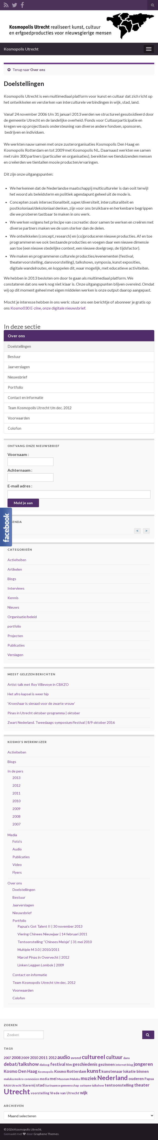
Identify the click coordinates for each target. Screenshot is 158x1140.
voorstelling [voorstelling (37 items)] (40, 1093)
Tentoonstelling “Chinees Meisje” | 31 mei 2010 (55, 942)
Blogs (12, 579)
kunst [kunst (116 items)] (94, 1071)
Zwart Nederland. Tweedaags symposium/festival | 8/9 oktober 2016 (61, 722)
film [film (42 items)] (69, 1065)
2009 (16, 808)
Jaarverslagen (19, 367)
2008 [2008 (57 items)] (16, 1057)
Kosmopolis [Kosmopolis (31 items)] (46, 1071)
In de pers (15, 771)
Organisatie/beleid (22, 617)
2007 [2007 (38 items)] (7, 1058)
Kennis (13, 598)
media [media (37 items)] (44, 1079)
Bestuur (14, 357)
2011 (16, 793)
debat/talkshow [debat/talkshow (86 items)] (21, 1064)
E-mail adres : (20, 485)
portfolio (14, 626)
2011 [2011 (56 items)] (43, 1057)
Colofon (14, 428)
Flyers (17, 872)
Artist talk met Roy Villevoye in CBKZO (38, 684)
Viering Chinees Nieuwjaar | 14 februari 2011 (52, 934)
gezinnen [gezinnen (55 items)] (106, 1064)
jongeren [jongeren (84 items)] (143, 1064)
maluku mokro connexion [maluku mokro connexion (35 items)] (21, 1079)
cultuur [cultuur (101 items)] (114, 1057)
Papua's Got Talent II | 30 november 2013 (50, 926)
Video (17, 864)
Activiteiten (17, 560)
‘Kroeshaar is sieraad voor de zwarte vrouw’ (41, 703)
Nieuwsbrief (17, 377)
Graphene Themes (46, 1134)
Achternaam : (31, 475)
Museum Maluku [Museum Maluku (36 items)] (68, 1079)
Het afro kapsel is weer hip (28, 694)
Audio (17, 849)
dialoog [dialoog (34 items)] (45, 1064)
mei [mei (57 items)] (53, 1078)
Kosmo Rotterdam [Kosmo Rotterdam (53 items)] (70, 1071)
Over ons (37, 69)
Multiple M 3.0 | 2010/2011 (39, 949)
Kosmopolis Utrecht (21, 48)
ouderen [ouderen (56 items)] (136, 1078)
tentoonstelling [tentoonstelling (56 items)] (119, 1085)
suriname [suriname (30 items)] (85, 1085)
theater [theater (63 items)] (142, 1085)
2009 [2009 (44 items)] (25, 1058)
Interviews (16, 588)
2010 (16, 801)
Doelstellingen (19, 346)
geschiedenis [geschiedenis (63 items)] (85, 1064)
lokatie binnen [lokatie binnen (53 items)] (136, 1071)
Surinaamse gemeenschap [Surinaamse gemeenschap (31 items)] (62, 1085)
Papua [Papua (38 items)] (149, 1079)
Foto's (17, 841)
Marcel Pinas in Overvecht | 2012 (43, 957)
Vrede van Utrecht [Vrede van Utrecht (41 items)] (64, 1093)
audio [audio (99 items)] (63, 1057)
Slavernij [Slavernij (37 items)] (28, 1085)
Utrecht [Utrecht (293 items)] (17, 1091)
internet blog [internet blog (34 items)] (124, 1064)
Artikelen (15, 569)
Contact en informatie (25, 397)
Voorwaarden (19, 418)
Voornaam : (31, 459)
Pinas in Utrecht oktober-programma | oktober (44, 713)
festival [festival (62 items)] (57, 1064)
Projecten (15, 636)
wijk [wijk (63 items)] (84, 1092)
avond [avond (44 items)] (76, 1058)
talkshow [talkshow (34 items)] (98, 1085)
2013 (16, 777)
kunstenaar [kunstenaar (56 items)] (112, 1071)
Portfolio (15, 387)
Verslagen (15, 655)
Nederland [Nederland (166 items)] (112, 1077)
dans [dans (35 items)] (126, 1058)
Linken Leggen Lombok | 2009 (41, 965)
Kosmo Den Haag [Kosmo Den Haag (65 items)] (20, 1071)
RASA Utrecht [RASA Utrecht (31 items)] (13, 1085)
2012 (16, 785)
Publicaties (16, 645)
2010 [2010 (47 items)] (34, 1058)
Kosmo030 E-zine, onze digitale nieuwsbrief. (48, 308)
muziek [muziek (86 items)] (88, 1078)
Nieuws (13, 607)
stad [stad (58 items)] (40, 1085)
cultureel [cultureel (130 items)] (93, 1057)
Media (12, 835)
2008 (16, 816)
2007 (16, 824)
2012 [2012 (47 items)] (52, 1058)
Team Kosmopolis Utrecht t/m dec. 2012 (40, 408)
